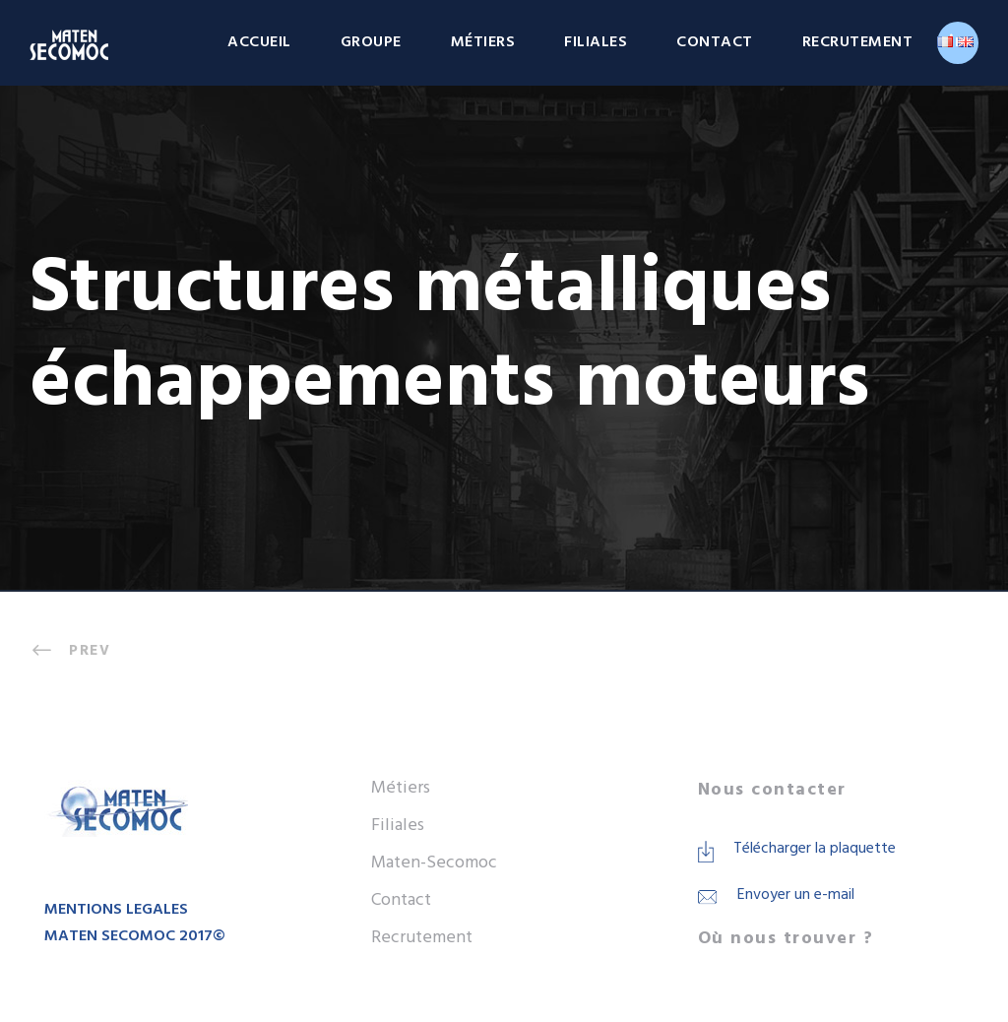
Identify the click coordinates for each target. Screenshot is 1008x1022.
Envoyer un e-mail (795, 895)
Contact (714, 42)
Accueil (259, 42)
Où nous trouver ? (786, 939)
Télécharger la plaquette (814, 849)
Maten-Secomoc (434, 863)
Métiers (483, 42)
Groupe (371, 42)
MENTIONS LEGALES (116, 910)
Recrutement (858, 42)
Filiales (595, 42)
